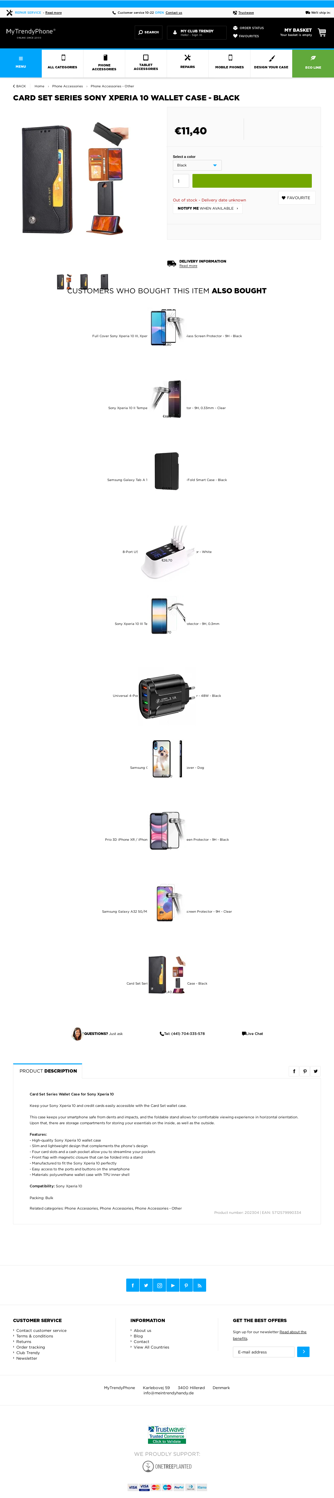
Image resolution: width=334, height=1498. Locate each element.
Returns (23, 1341)
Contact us (174, 12)
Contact (141, 1341)
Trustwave (243, 12)
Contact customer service (41, 1330)
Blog (138, 1336)
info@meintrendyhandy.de (169, 1393)
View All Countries (151, 1347)
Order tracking (30, 1347)
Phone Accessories (81, 1208)
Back (21, 86)
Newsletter (26, 1358)
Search (148, 32)
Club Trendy (28, 1353)
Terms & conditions (34, 1336)
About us (142, 1330)
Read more (53, 12)
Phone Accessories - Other (158, 1208)
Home (39, 86)
